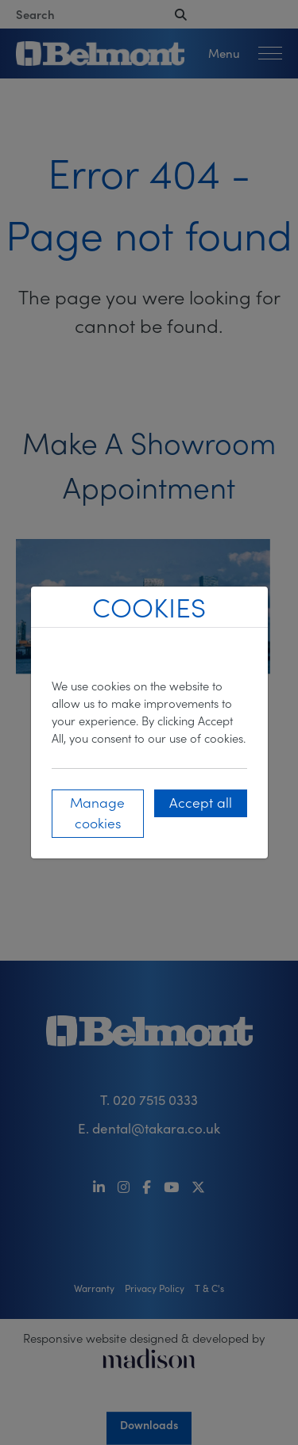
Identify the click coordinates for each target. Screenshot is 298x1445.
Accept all (200, 802)
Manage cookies (97, 812)
